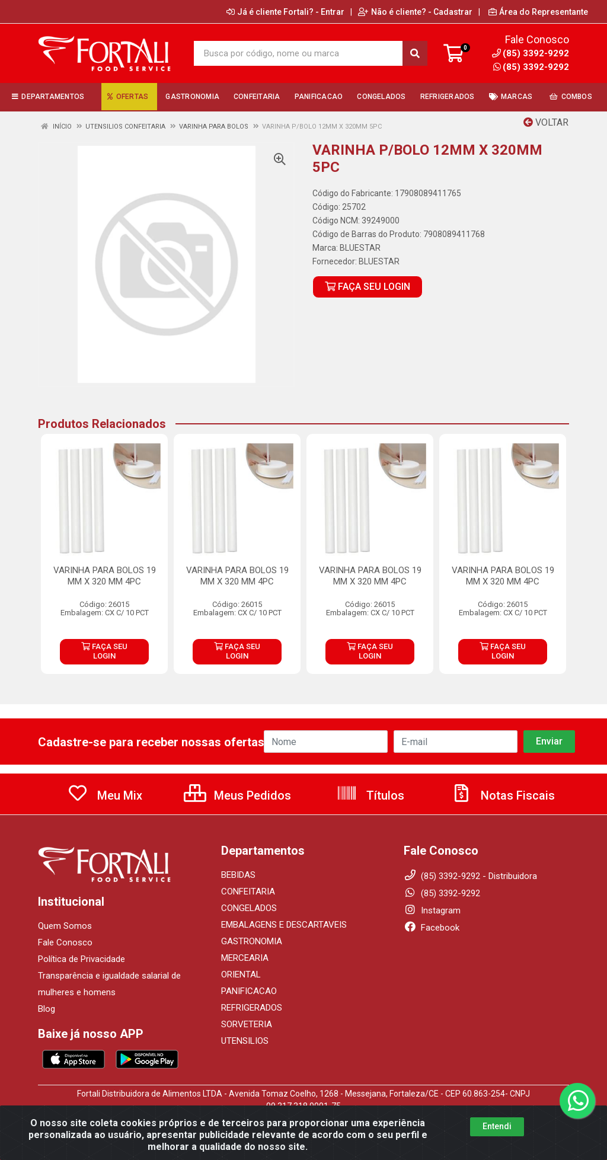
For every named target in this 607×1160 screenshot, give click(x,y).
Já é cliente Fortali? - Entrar (285, 12)
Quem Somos (65, 926)
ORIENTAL (241, 974)
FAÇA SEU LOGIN (367, 286)
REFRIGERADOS (251, 1007)
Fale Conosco (65, 942)
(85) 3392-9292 (531, 67)
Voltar (545, 122)
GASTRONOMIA (251, 941)
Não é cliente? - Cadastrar (415, 12)
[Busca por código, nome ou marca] (298, 53)
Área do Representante (538, 12)
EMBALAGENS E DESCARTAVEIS (284, 924)
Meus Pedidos (237, 795)
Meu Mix (104, 795)
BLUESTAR (360, 248)
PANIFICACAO (249, 991)
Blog (46, 1009)
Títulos (370, 795)
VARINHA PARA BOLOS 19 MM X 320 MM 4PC (104, 576)
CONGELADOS (249, 908)
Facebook (431, 927)
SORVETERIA (246, 1024)
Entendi (497, 1126)
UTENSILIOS (245, 1041)
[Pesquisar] (414, 53)
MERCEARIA (245, 958)
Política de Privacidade (81, 959)
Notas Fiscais (503, 795)
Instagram (432, 910)
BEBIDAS (238, 875)
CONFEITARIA (248, 891)
